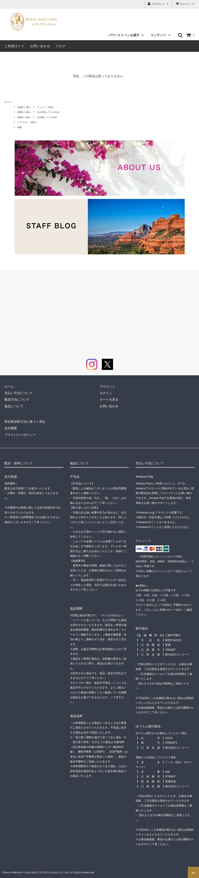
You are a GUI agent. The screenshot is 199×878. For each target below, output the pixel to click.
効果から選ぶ (24, 112)
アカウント (158, 4)
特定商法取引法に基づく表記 (24, 421)
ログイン (185, 4)
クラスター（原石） (27, 122)
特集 (19, 127)
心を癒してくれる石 (47, 117)
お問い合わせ (40, 46)
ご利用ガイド (14, 46)
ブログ (61, 46)
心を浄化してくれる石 (48, 112)
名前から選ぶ (24, 107)
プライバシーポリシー (20, 435)
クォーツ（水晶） (46, 107)
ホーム (7, 102)
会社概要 (10, 428)
